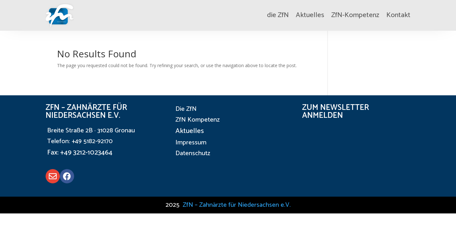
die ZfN (278, 15)
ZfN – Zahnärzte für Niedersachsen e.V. (237, 205)
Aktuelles (310, 15)
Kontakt (398, 15)
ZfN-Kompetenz (355, 15)
